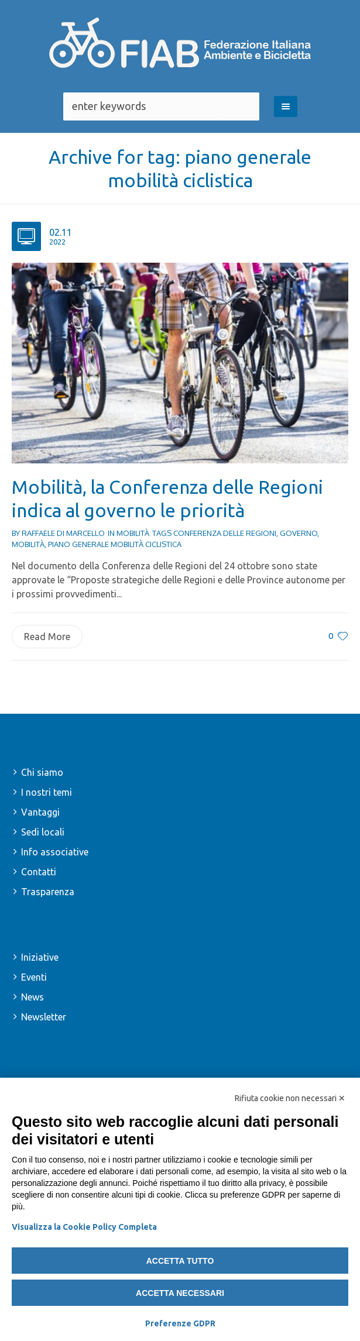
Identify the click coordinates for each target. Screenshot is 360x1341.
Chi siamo (42, 772)
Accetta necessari (180, 1293)
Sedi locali (42, 832)
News (32, 997)
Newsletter (43, 1017)
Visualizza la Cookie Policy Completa (84, 1227)
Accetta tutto (180, 1261)
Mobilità (132, 533)
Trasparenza (47, 891)
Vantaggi (40, 812)
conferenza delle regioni (224, 533)
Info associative (54, 852)
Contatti (38, 872)
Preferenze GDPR (180, 1323)
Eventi (34, 977)
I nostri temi (46, 792)
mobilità (28, 544)
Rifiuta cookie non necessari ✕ (290, 1098)
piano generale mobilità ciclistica (114, 544)
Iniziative (40, 957)
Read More (47, 636)
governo (298, 533)
